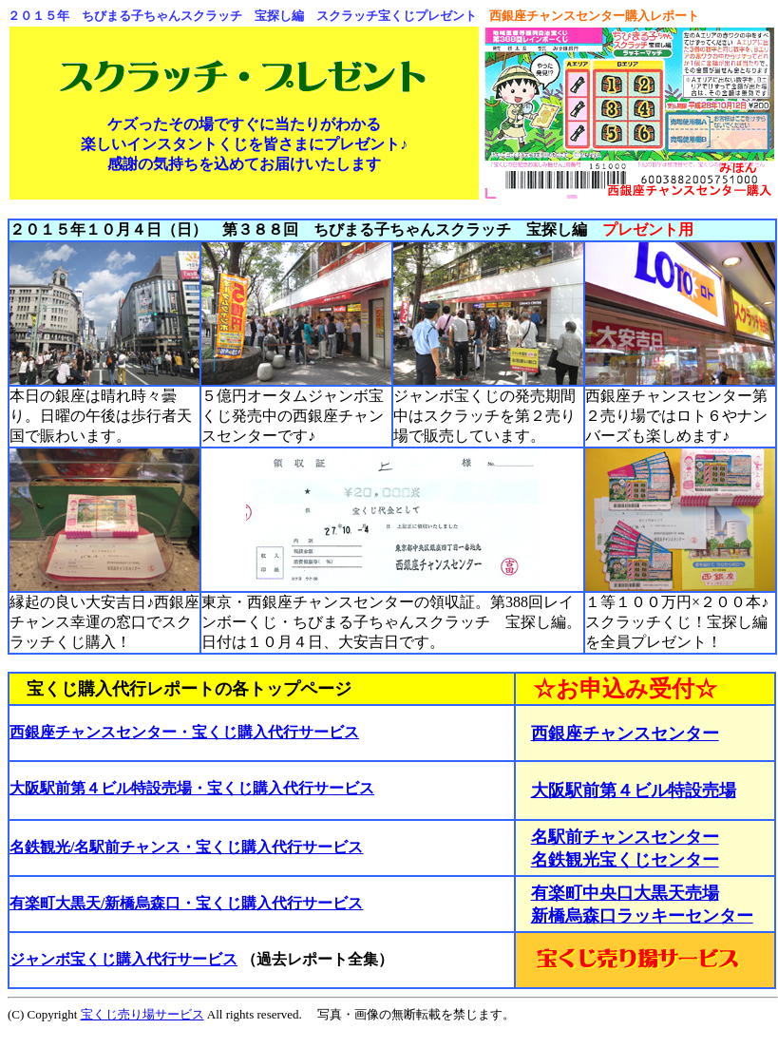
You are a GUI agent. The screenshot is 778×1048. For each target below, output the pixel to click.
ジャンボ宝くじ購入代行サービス (123, 959)
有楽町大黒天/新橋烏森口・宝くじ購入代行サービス (186, 903)
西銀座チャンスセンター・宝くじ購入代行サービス (184, 732)
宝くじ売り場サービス (142, 1014)
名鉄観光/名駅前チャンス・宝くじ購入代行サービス (186, 847)
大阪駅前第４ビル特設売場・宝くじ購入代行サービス (191, 788)
